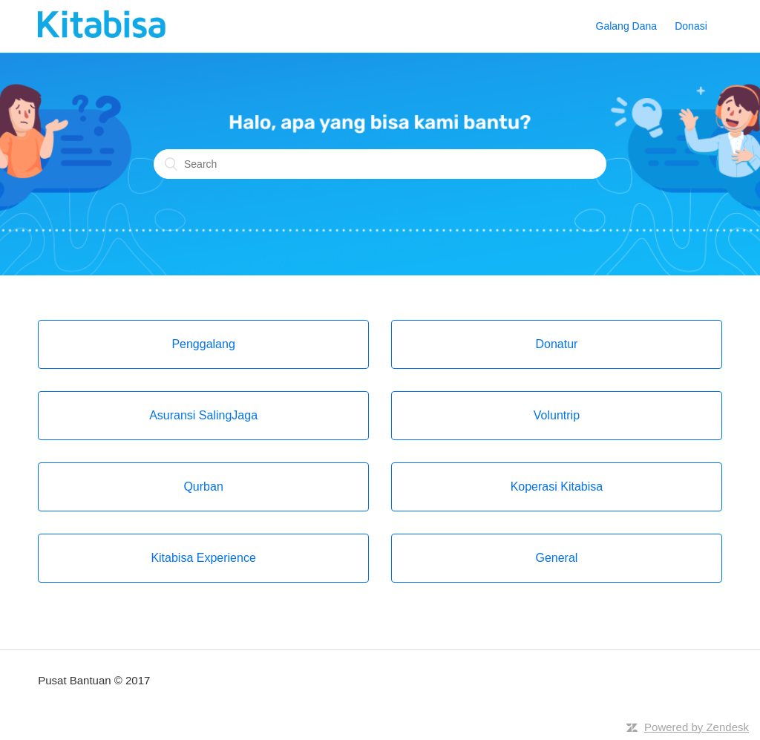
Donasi (691, 26)
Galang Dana (627, 26)
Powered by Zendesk (696, 727)
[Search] (380, 164)
